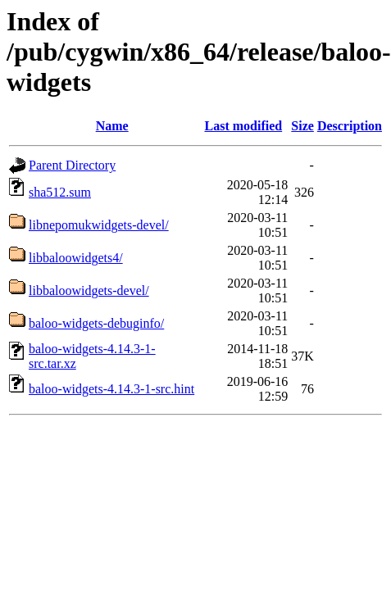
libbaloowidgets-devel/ (89, 290)
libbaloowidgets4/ (76, 258)
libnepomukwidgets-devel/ (99, 225)
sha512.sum (60, 192)
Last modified (243, 126)
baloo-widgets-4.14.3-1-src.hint (111, 389)
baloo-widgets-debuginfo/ (96, 323)
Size (302, 126)
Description (349, 126)
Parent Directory (72, 165)
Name (112, 126)
